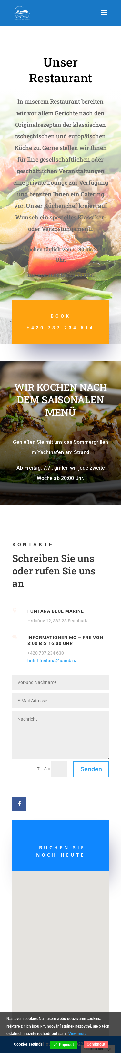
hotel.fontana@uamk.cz (52, 660)
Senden (91, 769)
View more (77, 1033)
